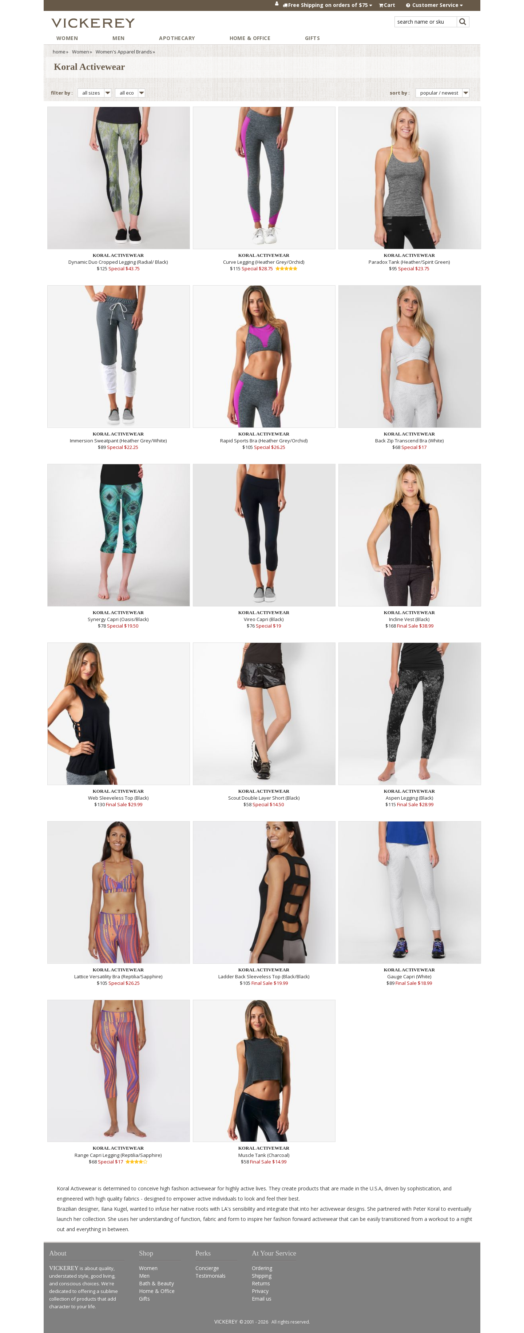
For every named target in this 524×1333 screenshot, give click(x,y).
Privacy (260, 1291)
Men (118, 38)
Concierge (207, 1268)
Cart (389, 4)
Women (67, 38)
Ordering (262, 1268)
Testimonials (210, 1275)
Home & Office (250, 38)
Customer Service (434, 4)
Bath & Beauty (156, 1283)
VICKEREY (225, 1321)
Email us (261, 1298)
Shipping (261, 1275)
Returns (261, 1283)
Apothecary (177, 38)
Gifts (312, 38)
